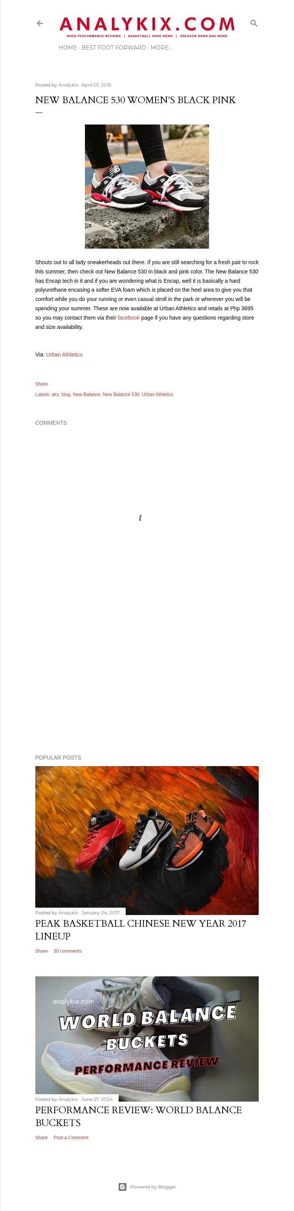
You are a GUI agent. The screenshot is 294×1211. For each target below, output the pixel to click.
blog (65, 394)
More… (161, 47)
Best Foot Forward (113, 47)
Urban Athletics (64, 354)
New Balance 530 (121, 394)
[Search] (254, 21)
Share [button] (41, 384)
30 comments (67, 951)
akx (55, 394)
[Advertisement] (147, 680)
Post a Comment (71, 1137)
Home (68, 47)
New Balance (86, 394)
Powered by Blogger (147, 1187)
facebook (129, 318)
